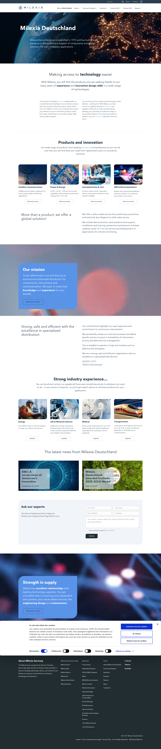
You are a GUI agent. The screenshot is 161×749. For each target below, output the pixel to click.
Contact (135, 1)
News (128, 1)
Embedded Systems (88, 668)
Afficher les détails (123, 745)
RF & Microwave (87, 705)
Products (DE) (114, 8)
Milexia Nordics (66, 684)
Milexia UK (64, 676)
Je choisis (137, 727)
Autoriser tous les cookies (136, 720)
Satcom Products (87, 709)
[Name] (126, 508)
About (76, 8)
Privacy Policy (109, 530)
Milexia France (65, 665)
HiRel (84, 676)
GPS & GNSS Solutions (89, 672)
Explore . (33, 438)
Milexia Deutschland (67, 680)
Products (106, 676)
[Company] (126, 513)
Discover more (32, 201)
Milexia (64, 8)
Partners (60, 101)
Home (105, 661)
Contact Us (107, 688)
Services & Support (89, 8)
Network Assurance (88, 688)
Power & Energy (87, 701)
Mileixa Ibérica (65, 672)
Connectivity (86, 665)
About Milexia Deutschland (112, 665)
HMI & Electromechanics (90, 680)
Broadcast (85, 661)
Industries (103, 8)
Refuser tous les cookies (137, 734)
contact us (99, 116)
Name (20, 641)
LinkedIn (128, 661)
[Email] (99, 513)
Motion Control (87, 684)
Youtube (128, 668)
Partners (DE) (127, 8)
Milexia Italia (65, 668)
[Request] (112, 522)
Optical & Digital (87, 692)
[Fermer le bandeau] (157, 717)
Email (47, 641)
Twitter (127, 665)
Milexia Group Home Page (69, 661)
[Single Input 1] (99, 508)
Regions (137, 8)
